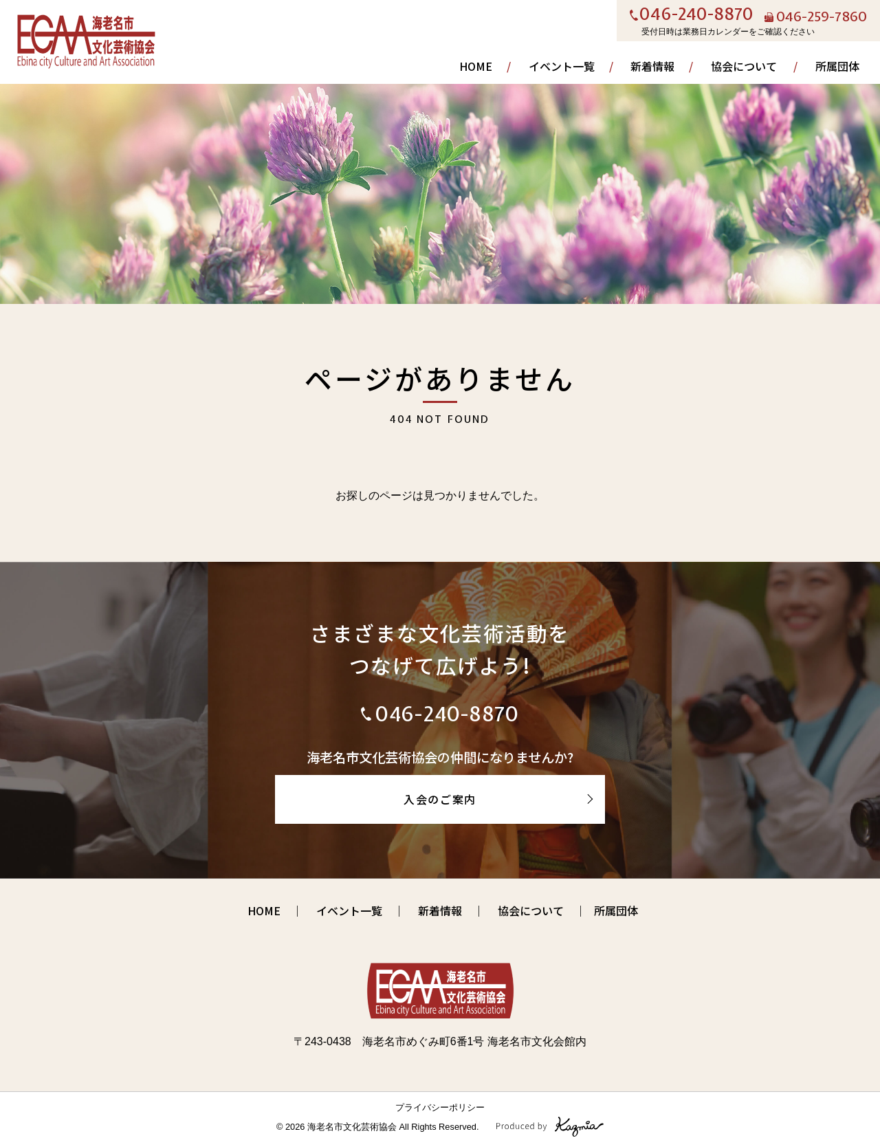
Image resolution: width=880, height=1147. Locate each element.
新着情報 (652, 66)
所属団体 (837, 66)
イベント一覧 (562, 66)
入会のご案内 (440, 799)
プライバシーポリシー (440, 1107)
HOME (475, 66)
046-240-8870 (696, 15)
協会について (744, 66)
